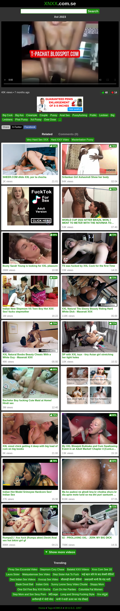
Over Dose (50, 119)
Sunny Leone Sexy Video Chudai (69, 584)
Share (6, 127)
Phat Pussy (21, 119)
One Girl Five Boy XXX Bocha (34, 589)
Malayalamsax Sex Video (36, 574)
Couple (44, 115)
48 (105, 92)
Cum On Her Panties (64, 589)
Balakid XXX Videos (78, 569)
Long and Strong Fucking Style (77, 594)
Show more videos (60, 552)
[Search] (54, 11)
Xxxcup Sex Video (48, 579)
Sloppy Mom (97, 584)
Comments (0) (68, 134)
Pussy (53, 115)
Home (42, 608)
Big (112, 115)
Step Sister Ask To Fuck (66, 574)
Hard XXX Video (60, 139)
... (60, 119)
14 (114, 92)
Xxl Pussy (36, 119)
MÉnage (53, 594)
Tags (50, 608)
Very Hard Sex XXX (37, 139)
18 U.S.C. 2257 (73, 608)
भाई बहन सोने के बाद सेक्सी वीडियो (98, 574)
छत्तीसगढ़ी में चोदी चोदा (42, 599)
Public (93, 115)
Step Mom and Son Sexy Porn (29, 594)
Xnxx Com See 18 (102, 569)
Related (47, 134)
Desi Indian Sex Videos (22, 579)
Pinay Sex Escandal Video (22, 569)
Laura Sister (13, 574)
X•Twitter (17, 127)
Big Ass (19, 115)
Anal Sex (65, 115)
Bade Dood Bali (24, 584)
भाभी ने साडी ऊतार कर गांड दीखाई (72, 599)
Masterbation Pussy (82, 139)
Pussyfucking (79, 115)
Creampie (31, 115)
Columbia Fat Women (90, 589)
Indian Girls (42, 584)
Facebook (30, 127)
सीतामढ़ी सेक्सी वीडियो (71, 579)
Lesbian (103, 115)
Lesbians (7, 119)
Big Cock (7, 115)
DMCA (58, 608)
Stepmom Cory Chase (52, 569)
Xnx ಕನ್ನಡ (102, 594)
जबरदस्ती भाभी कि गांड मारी (97, 579)
